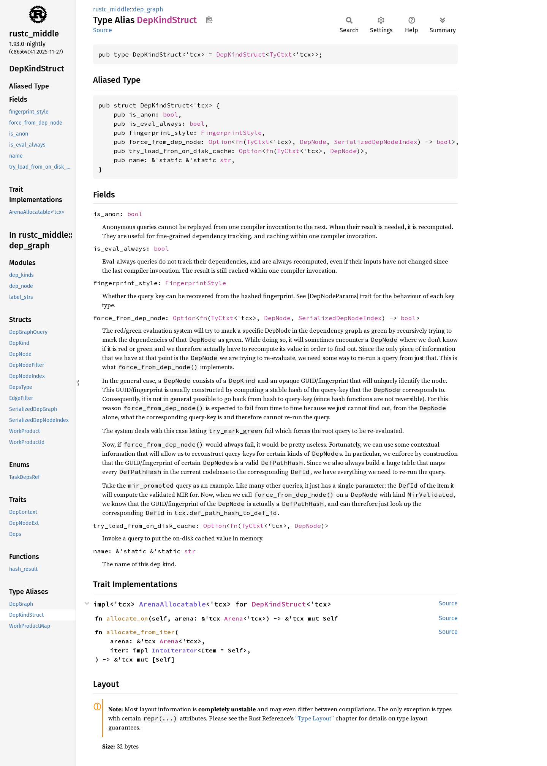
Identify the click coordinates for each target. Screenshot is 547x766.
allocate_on (127, 618)
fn (239, 141)
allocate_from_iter (140, 632)
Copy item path (209, 19)
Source (102, 30)
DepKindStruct (241, 54)
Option (220, 141)
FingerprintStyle (231, 132)
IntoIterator (175, 650)
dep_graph (148, 9)
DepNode (313, 141)
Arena (233, 618)
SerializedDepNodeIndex (375, 141)
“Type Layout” (314, 718)
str (225, 160)
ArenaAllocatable (172, 604)
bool (170, 114)
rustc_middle (111, 9)
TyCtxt (280, 54)
